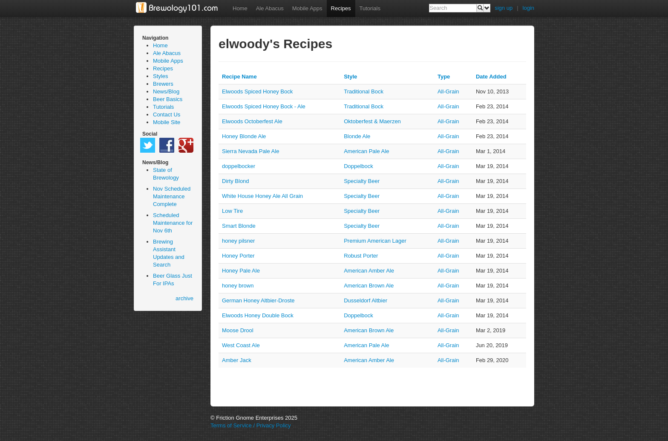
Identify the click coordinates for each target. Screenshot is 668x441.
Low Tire (232, 211)
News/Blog (166, 91)
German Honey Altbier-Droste (258, 300)
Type (444, 76)
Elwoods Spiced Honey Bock (257, 91)
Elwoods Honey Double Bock (258, 315)
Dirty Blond (235, 181)
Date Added (491, 76)
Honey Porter (238, 255)
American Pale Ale (366, 151)
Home (240, 8)
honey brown (237, 285)
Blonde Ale (357, 136)
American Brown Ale (369, 285)
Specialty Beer (362, 181)
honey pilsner (238, 241)
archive (184, 298)
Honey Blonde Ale (244, 136)
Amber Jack (236, 360)
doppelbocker (238, 166)
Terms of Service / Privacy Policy (250, 425)
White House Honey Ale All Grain (262, 196)
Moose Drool (237, 330)
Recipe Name (239, 76)
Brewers (163, 84)
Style (350, 76)
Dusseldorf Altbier (365, 300)
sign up (504, 8)
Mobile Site (166, 122)
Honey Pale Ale (241, 270)
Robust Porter (361, 255)
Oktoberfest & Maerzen (372, 121)
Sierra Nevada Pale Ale (250, 151)
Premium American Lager (375, 241)
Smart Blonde (239, 226)
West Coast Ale (241, 345)
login (528, 8)
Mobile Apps (307, 8)
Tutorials (370, 8)
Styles (160, 76)
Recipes (341, 8)
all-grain (448, 91)
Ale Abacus (270, 8)
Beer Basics (167, 99)
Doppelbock (358, 166)
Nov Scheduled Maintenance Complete (171, 196)
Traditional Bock (363, 91)
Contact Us (166, 114)
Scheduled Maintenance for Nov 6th (173, 223)
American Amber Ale (369, 270)
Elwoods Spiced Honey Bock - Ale (263, 106)
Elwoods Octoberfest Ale (252, 121)
